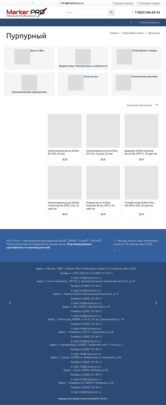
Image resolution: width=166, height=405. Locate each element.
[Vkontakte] (114, 250)
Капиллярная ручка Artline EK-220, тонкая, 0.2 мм (101, 152)
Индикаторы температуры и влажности (83, 66)
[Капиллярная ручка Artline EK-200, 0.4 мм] (22, 57)
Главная (114, 33)
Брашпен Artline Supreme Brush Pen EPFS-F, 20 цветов (141, 152)
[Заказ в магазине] (142, 105)
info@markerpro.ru (90, 277)
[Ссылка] (27, 12)
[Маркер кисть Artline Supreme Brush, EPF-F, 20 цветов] (103, 182)
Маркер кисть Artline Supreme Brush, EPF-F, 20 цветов (100, 205)
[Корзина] (131, 22)
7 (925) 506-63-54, (82, 273)
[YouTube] (32, 3)
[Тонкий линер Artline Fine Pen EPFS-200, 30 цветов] (141, 182)
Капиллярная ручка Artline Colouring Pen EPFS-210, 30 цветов (63, 205)
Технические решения (144, 76)
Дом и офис (37, 50)
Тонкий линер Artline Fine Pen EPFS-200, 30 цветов (139, 204)
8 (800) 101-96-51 (103, 273)
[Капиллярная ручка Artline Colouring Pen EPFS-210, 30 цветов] (65, 182)
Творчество (91, 76)
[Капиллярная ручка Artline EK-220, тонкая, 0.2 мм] (103, 131)
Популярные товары (144, 50)
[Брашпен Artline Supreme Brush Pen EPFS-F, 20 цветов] (141, 131)
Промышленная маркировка (29, 92)
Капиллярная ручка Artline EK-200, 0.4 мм (63, 152)
